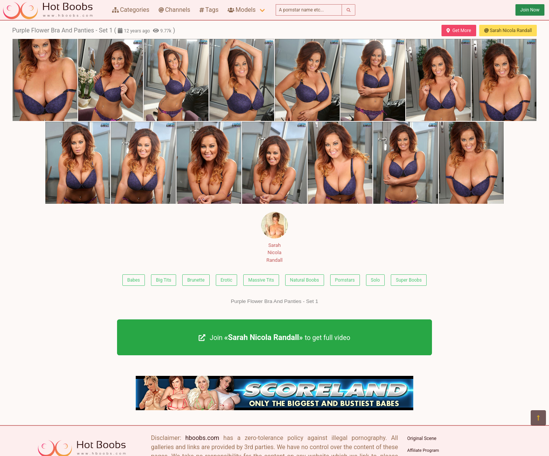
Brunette (195, 280)
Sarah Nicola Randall (508, 30)
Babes (133, 280)
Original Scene (422, 438)
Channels (174, 9)
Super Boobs (409, 280)
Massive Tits (261, 280)
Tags (208, 9)
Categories (130, 9)
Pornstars (345, 280)
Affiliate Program (423, 450)
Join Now (529, 10)
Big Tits (163, 280)
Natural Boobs (304, 280)
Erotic (227, 280)
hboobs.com (202, 437)
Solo (375, 280)
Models (241, 9)
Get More (458, 30)
